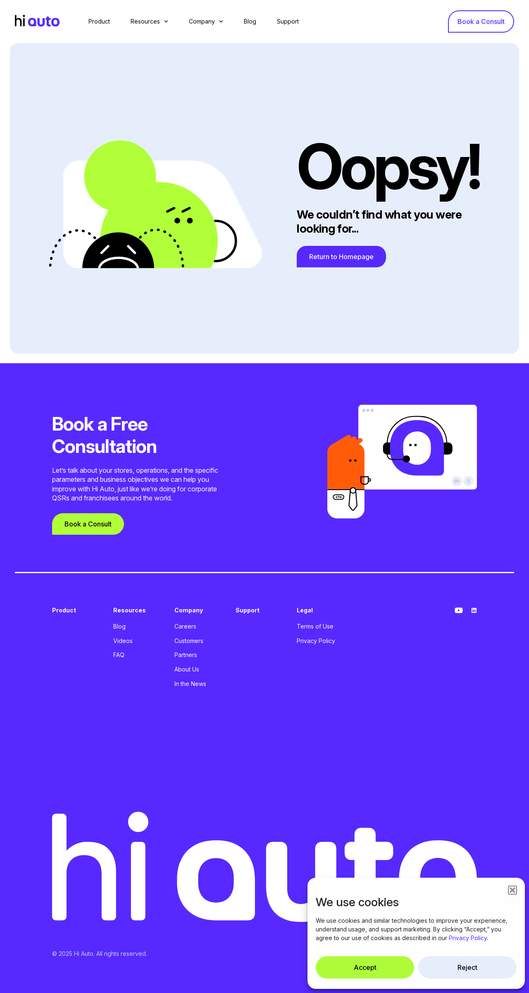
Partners (185, 654)
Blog (250, 21)
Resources (149, 21)
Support (288, 21)
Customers (188, 640)
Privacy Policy (468, 937)
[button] (512, 890)
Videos (123, 640)
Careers (185, 626)
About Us (186, 669)
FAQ (118, 654)
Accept (365, 967)
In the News (190, 683)
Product (99, 21)
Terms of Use (315, 626)
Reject (467, 967)
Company (206, 21)
